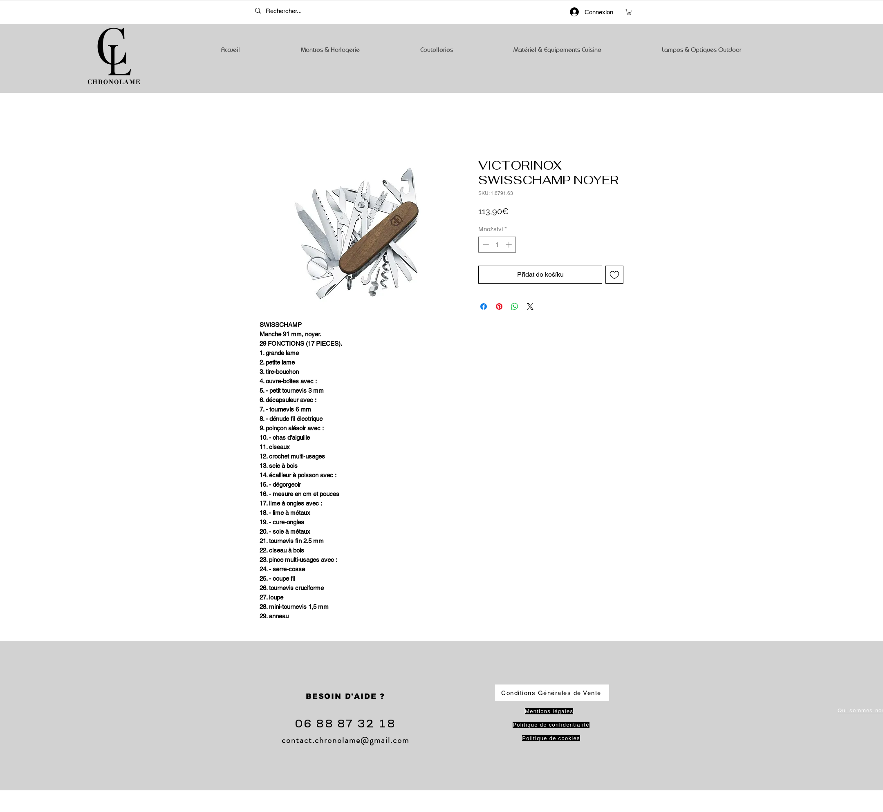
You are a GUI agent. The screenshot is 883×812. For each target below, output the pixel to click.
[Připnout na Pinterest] (499, 306)
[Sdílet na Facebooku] (484, 306)
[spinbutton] (497, 244)
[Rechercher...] (290, 10)
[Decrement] (485, 244)
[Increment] (509, 244)
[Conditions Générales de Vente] (552, 692)
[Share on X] (530, 306)
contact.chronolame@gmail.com (345, 740)
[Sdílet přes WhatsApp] (515, 306)
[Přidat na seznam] (614, 275)
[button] (628, 12)
